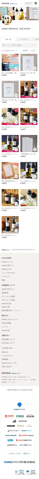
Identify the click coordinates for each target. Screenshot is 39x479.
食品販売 (5, 293)
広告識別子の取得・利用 (8, 379)
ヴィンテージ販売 (8, 296)
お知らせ (5, 352)
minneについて (7, 262)
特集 (3, 280)
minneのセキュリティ (10, 363)
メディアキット (12, 382)
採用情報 (4, 382)
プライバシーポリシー (23, 379)
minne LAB (6, 307)
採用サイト (27, 453)
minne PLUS (6, 303)
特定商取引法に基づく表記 (9, 377)
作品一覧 (8, 39)
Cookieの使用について (24, 377)
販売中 (33, 50)
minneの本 (6, 330)
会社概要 (32, 379)
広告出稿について (8, 339)
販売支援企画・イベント (11, 310)
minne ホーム (5, 249)
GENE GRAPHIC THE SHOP (16, 28)
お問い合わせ (7, 367)
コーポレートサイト (15, 453)
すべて (25, 50)
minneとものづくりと (10, 319)
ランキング (6, 276)
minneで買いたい (8, 265)
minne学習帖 (6, 323)
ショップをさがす (8, 273)
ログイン (28, 3)
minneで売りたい (8, 289)
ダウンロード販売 (8, 300)
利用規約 (5, 359)
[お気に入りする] (16, 68)
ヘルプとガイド (7, 356)
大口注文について (8, 343)
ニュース (5, 327)
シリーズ (24, 39)
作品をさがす (7, 269)
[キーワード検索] (19, 45)
